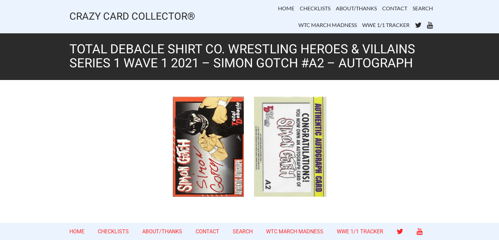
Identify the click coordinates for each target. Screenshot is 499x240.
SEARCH (423, 8)
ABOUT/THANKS (356, 8)
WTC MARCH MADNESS (327, 25)
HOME (286, 8)
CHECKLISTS (315, 8)
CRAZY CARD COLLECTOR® (132, 16)
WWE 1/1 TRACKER (386, 25)
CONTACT (394, 8)
